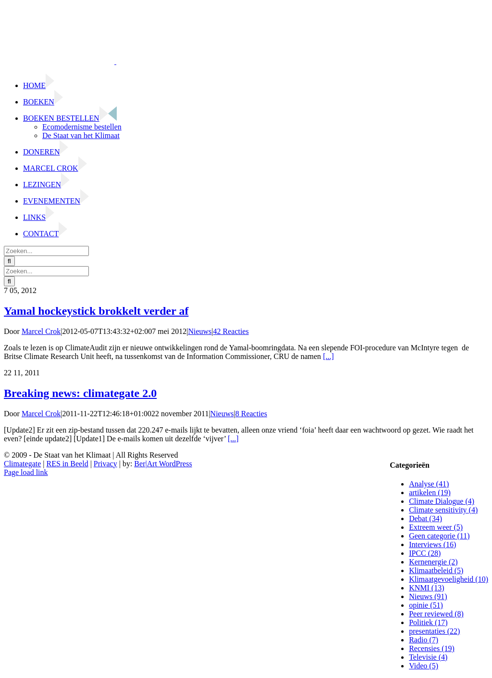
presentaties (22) (434, 631)
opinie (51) (426, 605)
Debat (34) (425, 518)
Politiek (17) (428, 622)
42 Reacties (231, 331)
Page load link (26, 472)
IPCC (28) (425, 553)
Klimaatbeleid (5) (436, 570)
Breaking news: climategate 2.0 (80, 393)
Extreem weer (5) (436, 527)
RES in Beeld (67, 464)
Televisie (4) (428, 657)
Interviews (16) (432, 544)
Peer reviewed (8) (436, 614)
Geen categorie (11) (439, 536)
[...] (328, 356)
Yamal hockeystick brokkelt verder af (96, 311)
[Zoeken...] (46, 251)
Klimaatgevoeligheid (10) (448, 579)
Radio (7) (423, 640)
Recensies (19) (432, 648)
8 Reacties (251, 413)
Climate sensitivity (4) (443, 510)
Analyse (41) (429, 484)
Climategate (22, 464)
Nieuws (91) (428, 596)
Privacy (105, 464)
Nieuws (199, 331)
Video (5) (423, 666)
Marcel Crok (41, 331)
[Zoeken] (9, 261)
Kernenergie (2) (433, 562)
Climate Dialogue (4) (441, 501)
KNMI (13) (426, 588)
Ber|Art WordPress (163, 464)
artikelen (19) (430, 492)
